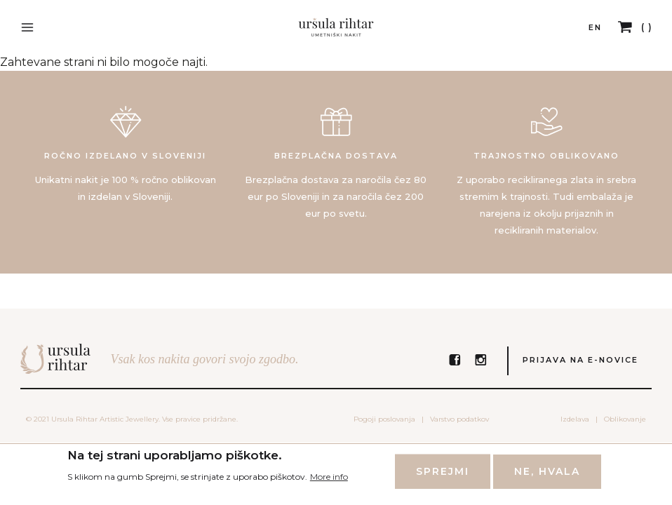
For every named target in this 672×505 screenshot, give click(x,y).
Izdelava (574, 419)
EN (595, 27)
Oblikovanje (625, 419)
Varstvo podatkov (459, 419)
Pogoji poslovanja (384, 419)
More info (329, 482)
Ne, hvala (547, 477)
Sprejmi (442, 477)
